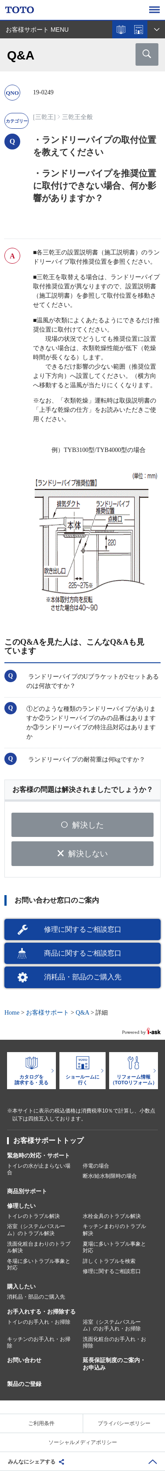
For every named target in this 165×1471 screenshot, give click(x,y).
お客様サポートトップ (48, 1140)
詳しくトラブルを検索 (109, 1261)
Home (11, 1012)
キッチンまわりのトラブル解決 (114, 1229)
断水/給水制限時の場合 (110, 1176)
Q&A (82, 1012)
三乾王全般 (77, 117)
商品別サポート (27, 1191)
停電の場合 (96, 1166)
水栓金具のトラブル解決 (112, 1216)
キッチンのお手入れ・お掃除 (38, 1342)
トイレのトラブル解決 (33, 1216)
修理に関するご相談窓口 (82, 929)
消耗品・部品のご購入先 (82, 977)
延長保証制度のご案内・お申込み (114, 1364)
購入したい (21, 1286)
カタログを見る (121, 29)
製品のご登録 (24, 1384)
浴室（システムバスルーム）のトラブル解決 (36, 1229)
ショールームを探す (138, 29)
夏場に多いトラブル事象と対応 (114, 1247)
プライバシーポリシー (124, 1423)
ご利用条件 (41, 1423)
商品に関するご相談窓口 (82, 953)
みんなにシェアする (31, 1462)
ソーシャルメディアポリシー (82, 1442)
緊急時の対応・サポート (38, 1155)
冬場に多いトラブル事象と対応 (38, 1264)
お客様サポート (47, 1012)
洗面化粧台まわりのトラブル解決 (38, 1247)
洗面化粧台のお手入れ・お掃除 (114, 1342)
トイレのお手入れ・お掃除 (38, 1322)
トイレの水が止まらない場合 (38, 1169)
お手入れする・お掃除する (41, 1311)
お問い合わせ (24, 1360)
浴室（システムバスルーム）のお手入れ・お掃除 (112, 1325)
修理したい (21, 1205)
